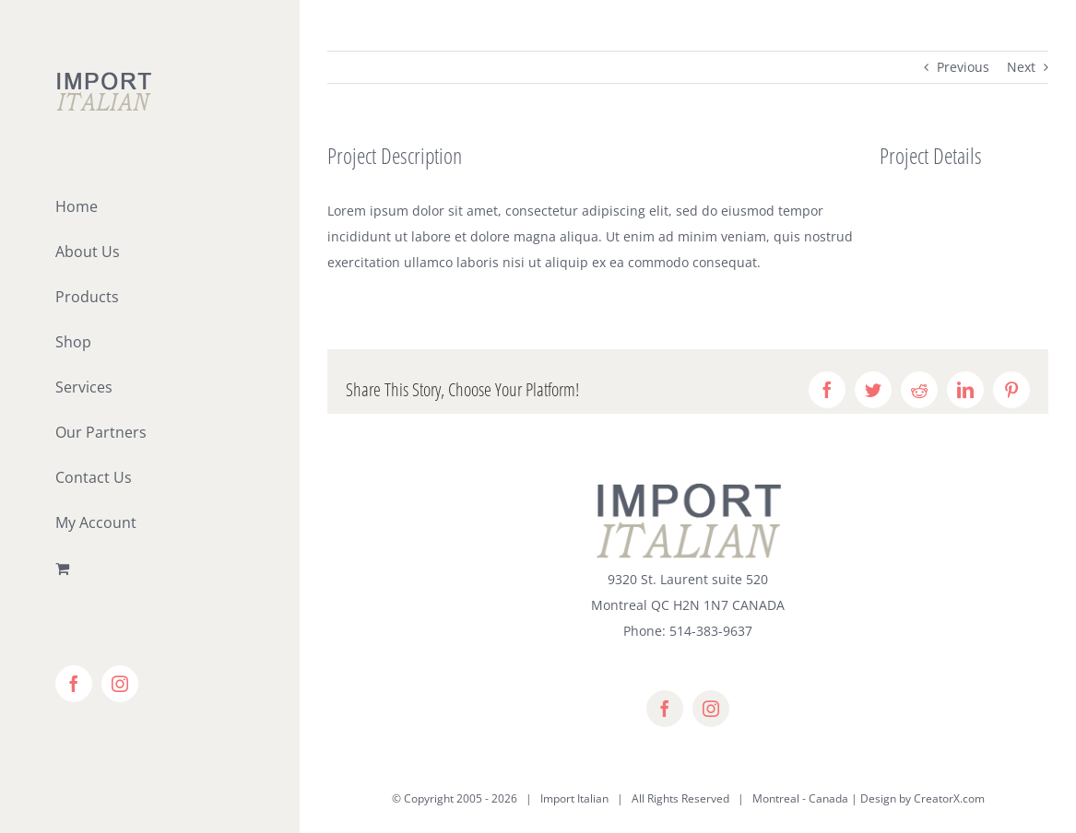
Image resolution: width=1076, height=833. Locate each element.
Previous (963, 67)
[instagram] (710, 708)
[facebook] (664, 708)
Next (1021, 67)
